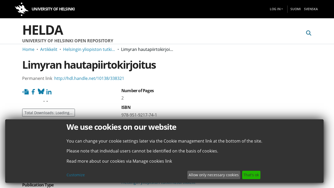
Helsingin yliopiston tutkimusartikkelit (89, 49)
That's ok (251, 174)
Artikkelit (48, 49)
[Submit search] (308, 33)
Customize (76, 174)
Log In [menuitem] (275, 9)
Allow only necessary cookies (214, 174)
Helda (42, 30)
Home (28, 49)
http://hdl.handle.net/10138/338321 (89, 78)
